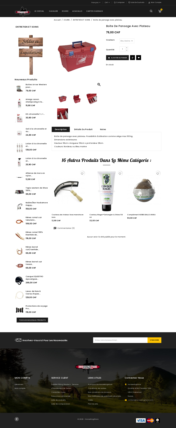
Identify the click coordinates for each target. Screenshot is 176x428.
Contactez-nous (58, 392)
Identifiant (19, 384)
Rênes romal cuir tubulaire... (34, 218)
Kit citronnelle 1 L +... (35, 114)
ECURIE (65, 11)
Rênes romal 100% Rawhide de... (34, 233)
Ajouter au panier (117, 58)
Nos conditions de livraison (99, 392)
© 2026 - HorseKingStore (88, 419)
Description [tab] (61, 129)
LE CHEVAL (39, 11)
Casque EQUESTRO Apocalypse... (34, 277)
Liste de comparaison (60, 404)
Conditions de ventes (97, 388)
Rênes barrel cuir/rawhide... (32, 248)
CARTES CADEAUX (94, 11)
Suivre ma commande (61, 396)
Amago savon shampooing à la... (34, 100)
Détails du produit (83, 129)
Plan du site (93, 404)
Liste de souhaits (58, 400)
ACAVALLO (77, 11)
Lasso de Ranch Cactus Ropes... (33, 292)
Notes (103, 129)
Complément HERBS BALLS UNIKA (141, 215)
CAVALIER (53, 11)
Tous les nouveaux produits (32, 320)
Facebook (17, 419)
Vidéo (90, 400)
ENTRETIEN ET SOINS (27, 26)
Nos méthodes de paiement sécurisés (104, 396)
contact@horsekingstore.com (140, 400)
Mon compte (20, 388)
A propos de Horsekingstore (100, 384)
